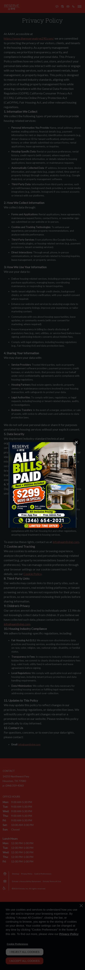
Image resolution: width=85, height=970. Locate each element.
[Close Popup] (76, 442)
